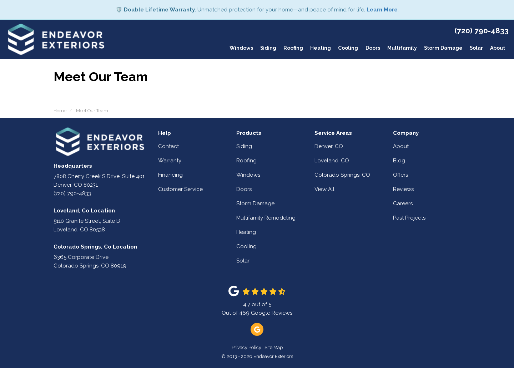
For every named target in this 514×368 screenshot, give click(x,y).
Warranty (169, 160)
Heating (246, 232)
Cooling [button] (348, 48)
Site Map (273, 347)
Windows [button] (240, 48)
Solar (243, 260)
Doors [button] (372, 48)
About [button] (497, 48)
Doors (244, 189)
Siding (244, 146)
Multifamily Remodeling (266, 218)
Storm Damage (255, 203)
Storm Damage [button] (442, 48)
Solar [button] (476, 48)
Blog (399, 160)
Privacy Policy (246, 347)
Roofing (246, 160)
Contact (168, 146)
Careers (403, 203)
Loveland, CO (331, 160)
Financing (170, 175)
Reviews (403, 189)
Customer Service (180, 189)
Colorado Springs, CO (342, 175)
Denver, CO (328, 146)
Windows (248, 175)
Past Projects (409, 218)
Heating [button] (320, 48)
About (401, 146)
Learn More (382, 9)
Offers (400, 175)
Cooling (246, 246)
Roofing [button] (293, 48)
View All (324, 189)
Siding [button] (267, 48)
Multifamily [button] (401, 48)
